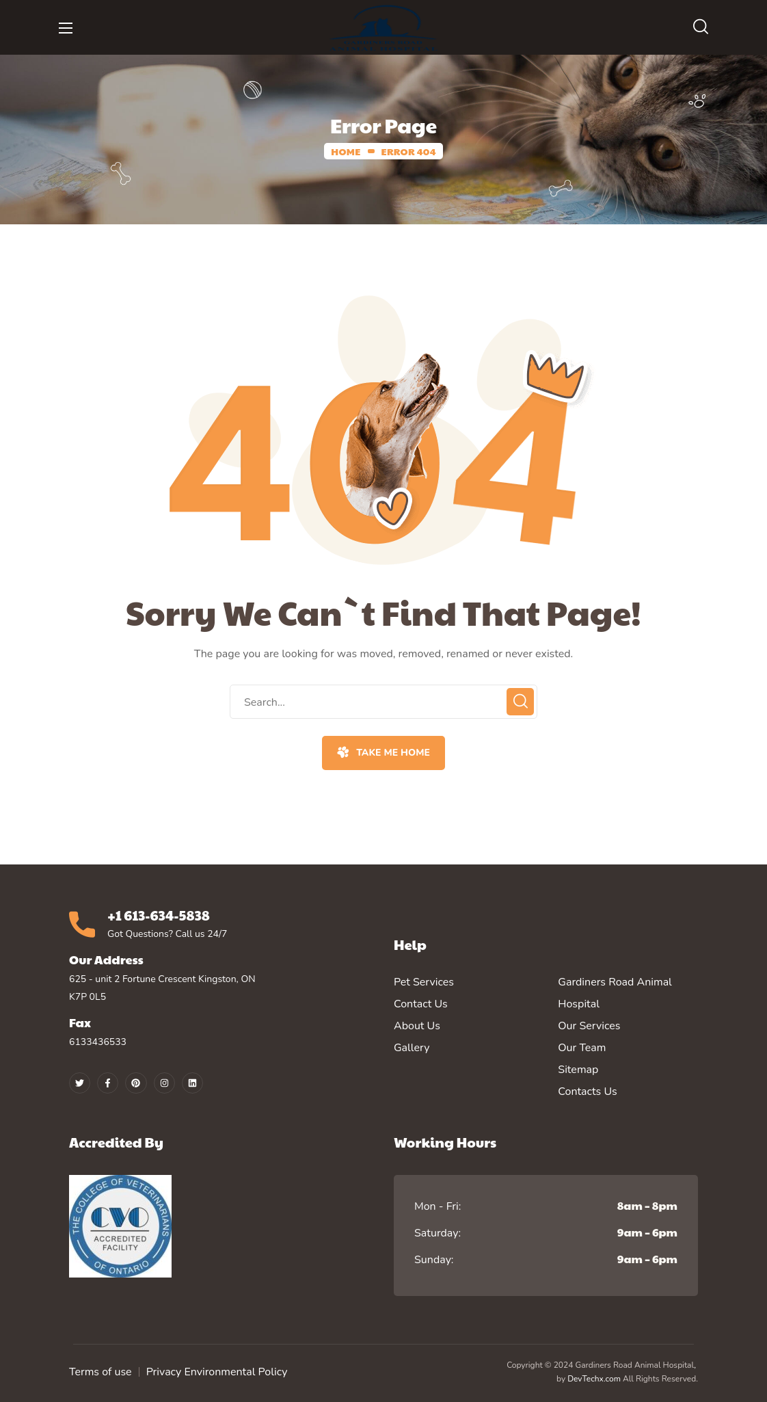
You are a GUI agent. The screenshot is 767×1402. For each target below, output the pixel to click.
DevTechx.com (594, 1378)
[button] (700, 27)
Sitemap (578, 1069)
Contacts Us (587, 1091)
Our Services (589, 1025)
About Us (417, 1025)
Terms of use (100, 1371)
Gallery (411, 1047)
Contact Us (421, 1003)
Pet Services (424, 982)
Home (345, 151)
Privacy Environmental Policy (217, 1371)
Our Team (582, 1047)
